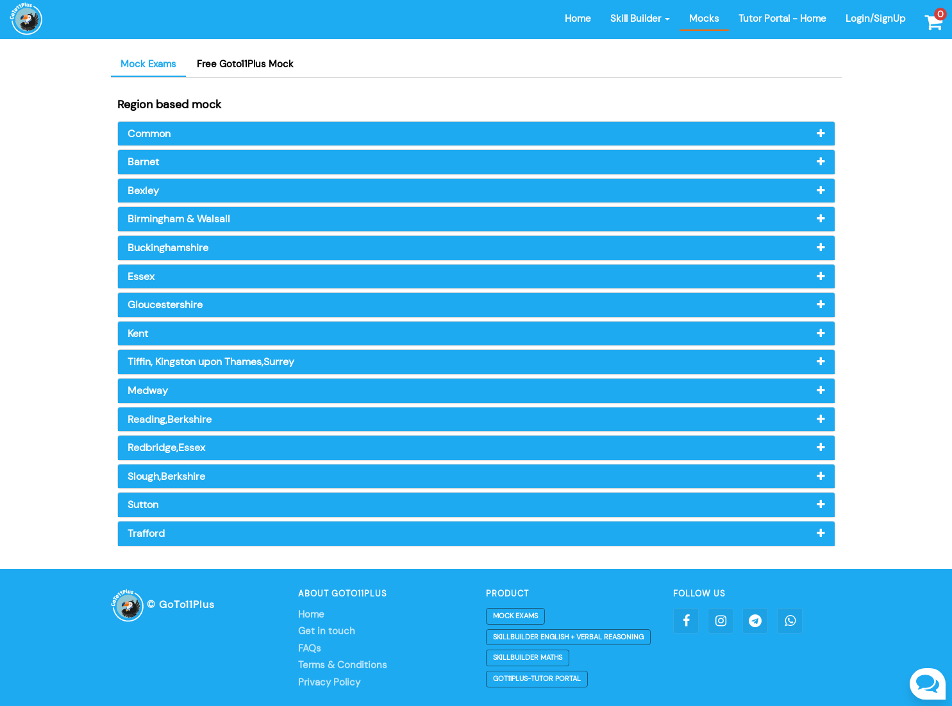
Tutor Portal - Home (782, 18)
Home (578, 18)
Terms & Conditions (342, 665)
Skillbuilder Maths (527, 657)
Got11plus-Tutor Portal (537, 678)
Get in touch (326, 631)
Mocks (704, 18)
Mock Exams (515, 615)
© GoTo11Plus (163, 604)
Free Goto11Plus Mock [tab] (245, 64)
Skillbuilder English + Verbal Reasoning (568, 636)
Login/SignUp (875, 18)
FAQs (309, 648)
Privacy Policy (329, 682)
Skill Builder (640, 18)
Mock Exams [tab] (148, 64)
